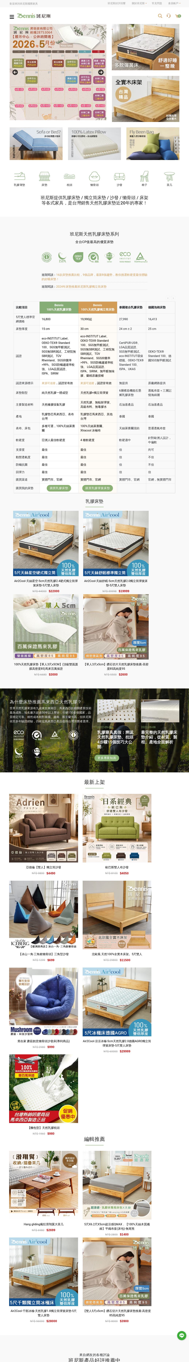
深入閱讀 (15, 1201)
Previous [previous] (15, 72)
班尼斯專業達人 (77, 1318)
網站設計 (103, 1351)
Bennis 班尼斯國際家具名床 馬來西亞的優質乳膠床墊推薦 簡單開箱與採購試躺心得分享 (152, 1191)
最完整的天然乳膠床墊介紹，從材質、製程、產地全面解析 (159, 707)
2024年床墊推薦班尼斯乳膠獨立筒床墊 (81, 286)
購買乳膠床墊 (59, 488)
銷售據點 (93, 1318)
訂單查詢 (125, 1318)
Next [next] (101, 72)
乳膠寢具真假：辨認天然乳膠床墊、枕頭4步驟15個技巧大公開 (115, 709)
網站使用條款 (75, 1324)
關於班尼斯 (74, 1312)
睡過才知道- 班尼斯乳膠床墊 (35, 1186)
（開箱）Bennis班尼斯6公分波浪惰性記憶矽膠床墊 (93, 1189)
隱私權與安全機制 (78, 1331)
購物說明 (151, 1312)
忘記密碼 (112, 1318)
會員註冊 (125, 1312)
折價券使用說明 (168, 1312)
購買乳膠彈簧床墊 (97, 488)
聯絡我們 (96, 1331)
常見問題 (156, 3)
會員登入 (112, 1312)
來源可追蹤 (49, 383)
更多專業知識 (107, 727)
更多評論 (94, 1241)
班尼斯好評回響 (117, 3)
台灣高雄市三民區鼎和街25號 (116, 1268)
